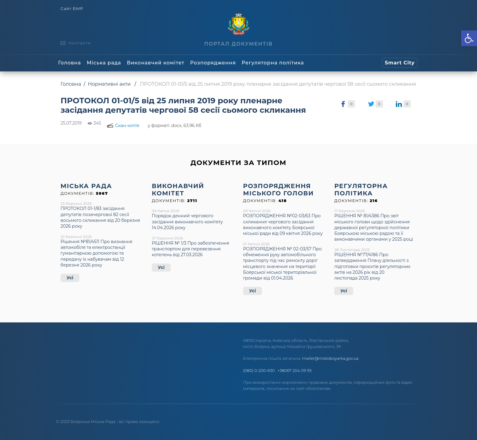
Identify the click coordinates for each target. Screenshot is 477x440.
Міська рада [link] (104, 63)
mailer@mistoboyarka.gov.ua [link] (330, 358)
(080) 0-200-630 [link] (259, 370)
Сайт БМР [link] (72, 8)
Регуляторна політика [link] (273, 63)
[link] (469, 38)
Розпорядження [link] (213, 63)
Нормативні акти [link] (109, 84)
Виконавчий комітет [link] (155, 63)
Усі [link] (70, 277)
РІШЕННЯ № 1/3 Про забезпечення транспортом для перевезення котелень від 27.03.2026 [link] (190, 248)
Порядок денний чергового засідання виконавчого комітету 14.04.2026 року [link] (187, 221)
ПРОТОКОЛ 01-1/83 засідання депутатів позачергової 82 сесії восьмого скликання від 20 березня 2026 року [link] (100, 217)
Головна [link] (69, 63)
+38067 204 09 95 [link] (294, 370)
